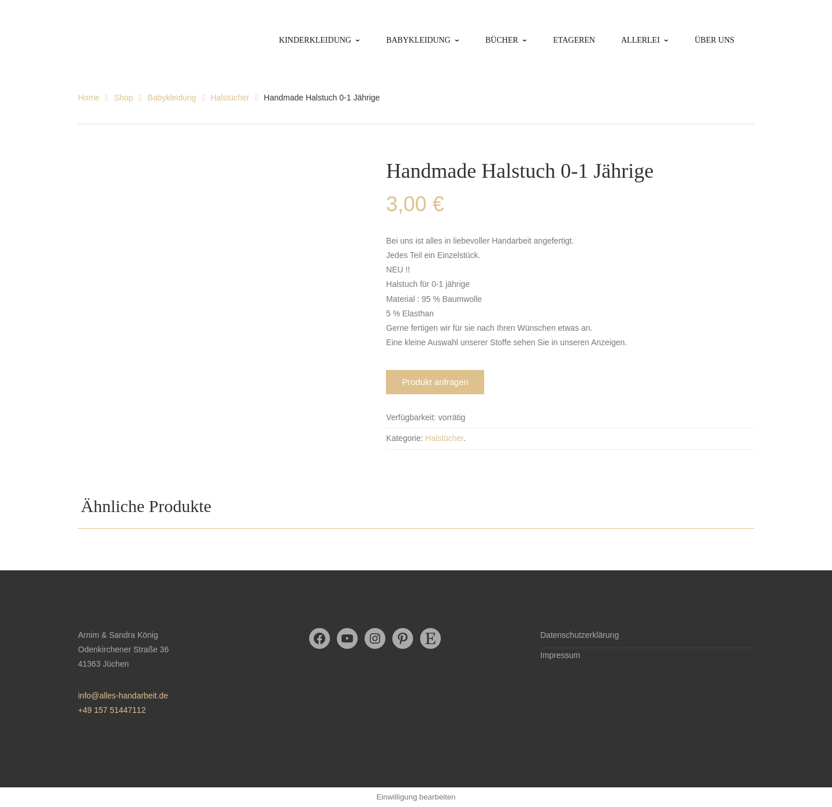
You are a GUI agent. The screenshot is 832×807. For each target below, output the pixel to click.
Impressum (560, 655)
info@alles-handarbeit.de (123, 695)
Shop (123, 97)
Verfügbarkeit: (411, 417)
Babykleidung (171, 97)
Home (88, 97)
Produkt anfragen (435, 382)
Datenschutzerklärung (579, 635)
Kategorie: (404, 438)
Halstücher (230, 97)
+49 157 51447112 (112, 710)
